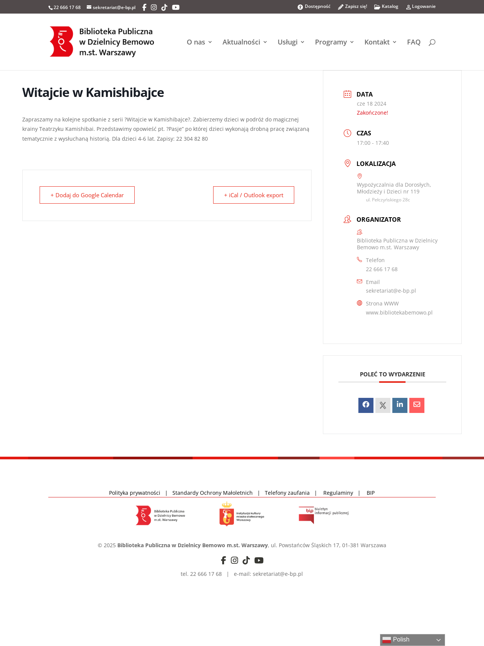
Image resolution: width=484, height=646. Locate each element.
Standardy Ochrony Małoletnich (212, 492)
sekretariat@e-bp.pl (391, 290)
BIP (371, 492)
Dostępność (313, 7)
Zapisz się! (352, 8)
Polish (395, 639)
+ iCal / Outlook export (253, 195)
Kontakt (377, 42)
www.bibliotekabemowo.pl (399, 312)
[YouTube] (176, 7)
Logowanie (420, 8)
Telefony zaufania (287, 492)
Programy (331, 42)
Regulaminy (340, 492)
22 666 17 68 (382, 269)
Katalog (386, 8)
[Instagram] (154, 7)
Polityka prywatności (135, 492)
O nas (196, 42)
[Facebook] (144, 7)
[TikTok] (164, 7)
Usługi (288, 42)
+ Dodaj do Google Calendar (87, 195)
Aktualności (241, 42)
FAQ (414, 42)
